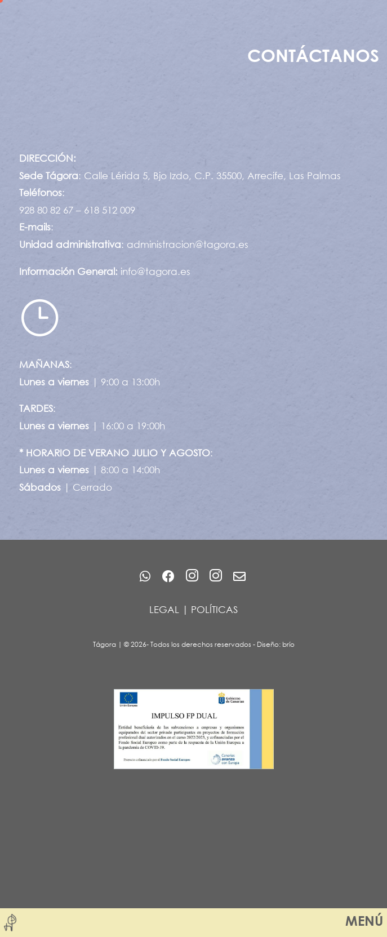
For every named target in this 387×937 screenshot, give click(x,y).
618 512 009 (109, 210)
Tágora (104, 644)
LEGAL (164, 609)
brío (288, 644)
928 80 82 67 (46, 210)
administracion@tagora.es (187, 244)
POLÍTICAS (214, 609)
